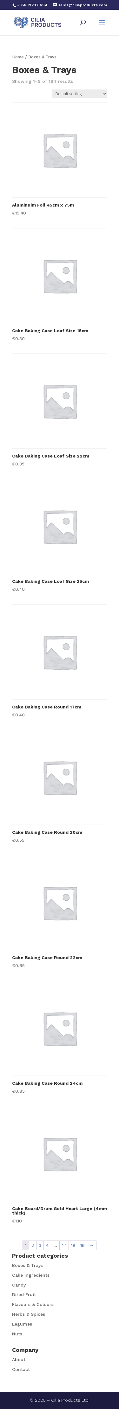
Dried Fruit (24, 1294)
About (18, 1359)
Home (18, 57)
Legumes (22, 1324)
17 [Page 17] (64, 1245)
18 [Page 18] (73, 1245)
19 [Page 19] (82, 1245)
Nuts (17, 1333)
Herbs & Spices (28, 1314)
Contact (21, 1369)
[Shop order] (79, 93)
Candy (19, 1284)
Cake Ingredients (31, 1275)
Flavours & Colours (33, 1304)
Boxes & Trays (27, 1265)
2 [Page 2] (32, 1245)
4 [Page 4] (47, 1245)
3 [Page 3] (40, 1245)
